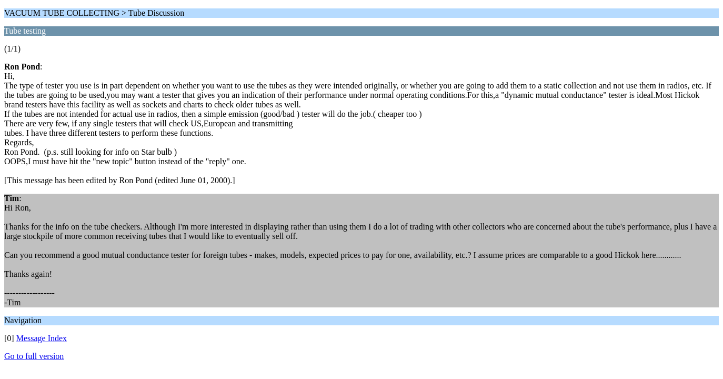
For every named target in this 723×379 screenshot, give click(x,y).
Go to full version (34, 356)
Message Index (41, 338)
